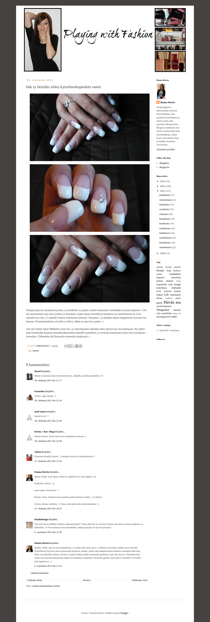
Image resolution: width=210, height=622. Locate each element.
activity (159, 267)
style (158, 313)
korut (158, 291)
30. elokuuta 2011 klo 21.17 (48, 380)
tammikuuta (165, 247)
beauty (160, 270)
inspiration (161, 284)
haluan (159, 280)
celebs (159, 274)
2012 (163, 186)
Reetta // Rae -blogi (44, 431)
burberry (177, 270)
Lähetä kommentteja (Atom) (46, 585)
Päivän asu (172, 302)
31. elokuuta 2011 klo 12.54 (48, 461)
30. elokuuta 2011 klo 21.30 (48, 400)
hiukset (169, 280)
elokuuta (163, 214)
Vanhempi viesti (139, 580)
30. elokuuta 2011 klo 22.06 (48, 441)
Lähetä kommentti (39, 573)
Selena (37, 451)
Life (166, 294)
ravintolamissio (163, 306)
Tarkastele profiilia (165, 149)
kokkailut (176, 287)
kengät (177, 284)
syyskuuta (164, 209)
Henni (37, 371)
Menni (159, 298)
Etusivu (87, 580)
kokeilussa (161, 287)
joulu (170, 284)
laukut (159, 294)
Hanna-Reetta (41, 471)
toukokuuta (165, 228)
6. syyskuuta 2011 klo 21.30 (48, 532)
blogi (169, 270)
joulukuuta (165, 195)
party (159, 302)
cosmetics (175, 273)
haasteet (160, 277)
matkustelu (175, 294)
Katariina (39, 391)
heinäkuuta (165, 218)
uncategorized (163, 316)
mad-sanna (40, 411)
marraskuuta (165, 199)
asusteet (177, 267)
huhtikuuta (165, 233)
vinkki (174, 316)
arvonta (168, 267)
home (178, 281)
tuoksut (175, 313)
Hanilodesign (41, 519)
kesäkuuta (164, 223)
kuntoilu (167, 291)
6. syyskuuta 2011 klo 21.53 (48, 565)
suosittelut (166, 313)
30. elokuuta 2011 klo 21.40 (48, 420)
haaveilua (176, 277)
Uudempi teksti (34, 580)
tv (180, 313)
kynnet (36, 351)
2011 (163, 190)
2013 (163, 181)
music (178, 298)
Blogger (124, 612)
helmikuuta (165, 242)
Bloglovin (164, 167)
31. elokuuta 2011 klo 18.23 (48, 508)
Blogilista (164, 163)
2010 (163, 253)
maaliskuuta (165, 237)
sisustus (177, 309)
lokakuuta (164, 204)
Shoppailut (162, 309)
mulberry (168, 298)
